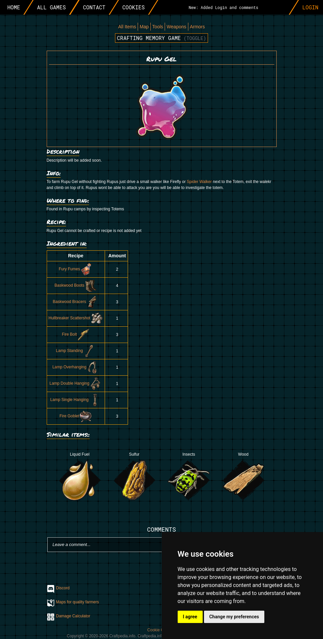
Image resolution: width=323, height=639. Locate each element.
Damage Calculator (73, 616)
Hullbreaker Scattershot (76, 318)
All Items (127, 26)
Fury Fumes (76, 269)
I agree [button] (190, 616)
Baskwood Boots (76, 285)
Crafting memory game (161, 37)
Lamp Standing (76, 350)
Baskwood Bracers (76, 301)
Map (144, 26)
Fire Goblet (76, 416)
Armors (197, 26)
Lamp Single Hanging (75, 399)
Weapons (176, 26)
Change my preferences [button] (234, 616)
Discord (63, 588)
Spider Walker (199, 181)
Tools (157, 26)
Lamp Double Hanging (75, 383)
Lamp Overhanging (75, 367)
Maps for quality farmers (77, 602)
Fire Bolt (76, 334)
